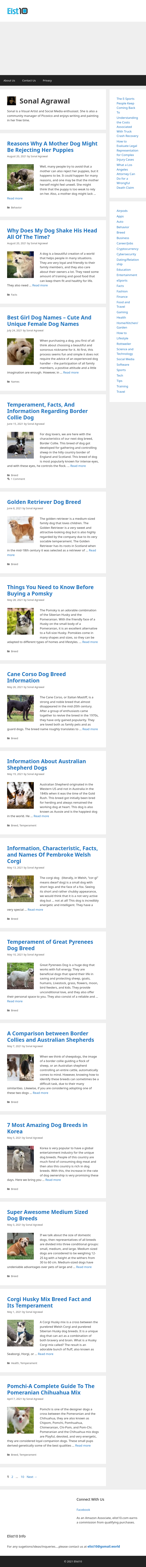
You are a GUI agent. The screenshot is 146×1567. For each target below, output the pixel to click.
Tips (119, 381)
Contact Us (29, 80)
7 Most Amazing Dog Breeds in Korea (47, 1128)
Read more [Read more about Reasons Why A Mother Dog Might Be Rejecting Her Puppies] (15, 198)
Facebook (83, 1510)
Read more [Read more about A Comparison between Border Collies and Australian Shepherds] (40, 1093)
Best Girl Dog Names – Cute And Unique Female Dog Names (49, 320)
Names (15, 381)
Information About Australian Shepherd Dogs (46, 764)
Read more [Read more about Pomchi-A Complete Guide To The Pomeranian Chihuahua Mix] (83, 1445)
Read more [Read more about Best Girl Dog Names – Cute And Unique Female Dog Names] (71, 372)
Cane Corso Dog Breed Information (36, 677)
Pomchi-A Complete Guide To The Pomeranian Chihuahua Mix (51, 1389)
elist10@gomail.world (103, 1546)
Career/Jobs (125, 243)
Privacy (47, 80)
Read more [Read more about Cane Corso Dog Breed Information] (90, 729)
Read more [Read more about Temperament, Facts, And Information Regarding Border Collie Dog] (78, 466)
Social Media (125, 359)
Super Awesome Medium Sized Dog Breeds (47, 1215)
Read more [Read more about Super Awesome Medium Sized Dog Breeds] (84, 1267)
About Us (9, 80)
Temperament (28, 825)
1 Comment (18, 479)
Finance (122, 297)
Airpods (122, 211)
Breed (14, 475)
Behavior (16, 207)
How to (122, 333)
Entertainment (127, 275)
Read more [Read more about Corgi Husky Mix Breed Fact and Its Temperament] (45, 1354)
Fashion (122, 291)
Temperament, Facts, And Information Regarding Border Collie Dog (47, 411)
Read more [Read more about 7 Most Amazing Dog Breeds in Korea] (53, 1180)
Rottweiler (124, 344)
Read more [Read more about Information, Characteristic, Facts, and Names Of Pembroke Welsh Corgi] (35, 909)
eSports (122, 280)
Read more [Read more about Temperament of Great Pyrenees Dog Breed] (15, 1001)
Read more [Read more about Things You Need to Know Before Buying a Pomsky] (90, 642)
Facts (14, 294)
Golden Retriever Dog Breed (44, 501)
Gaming (122, 312)
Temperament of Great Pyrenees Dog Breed (50, 945)
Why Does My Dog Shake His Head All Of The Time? (52, 233)
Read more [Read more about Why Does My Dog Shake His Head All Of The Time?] (40, 285)
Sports (121, 370)
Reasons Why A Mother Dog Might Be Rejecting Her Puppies (52, 146)
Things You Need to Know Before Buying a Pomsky (50, 590)
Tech (120, 375)
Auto (120, 221)
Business (123, 238)
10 (22, 1477)
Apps (120, 216)
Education (124, 270)
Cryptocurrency (128, 249)
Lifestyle (122, 338)
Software (123, 364)
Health (15, 1363)
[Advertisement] (73, 48)
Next (32, 1477)
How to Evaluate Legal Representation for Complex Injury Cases (127, 150)
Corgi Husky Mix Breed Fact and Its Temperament (49, 1302)
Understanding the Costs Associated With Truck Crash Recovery (127, 127)
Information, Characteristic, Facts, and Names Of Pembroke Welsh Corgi (52, 855)
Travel (121, 392)
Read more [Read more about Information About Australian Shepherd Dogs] (41, 816)
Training (122, 386)
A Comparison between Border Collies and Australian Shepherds (50, 1036)
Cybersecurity (126, 254)
